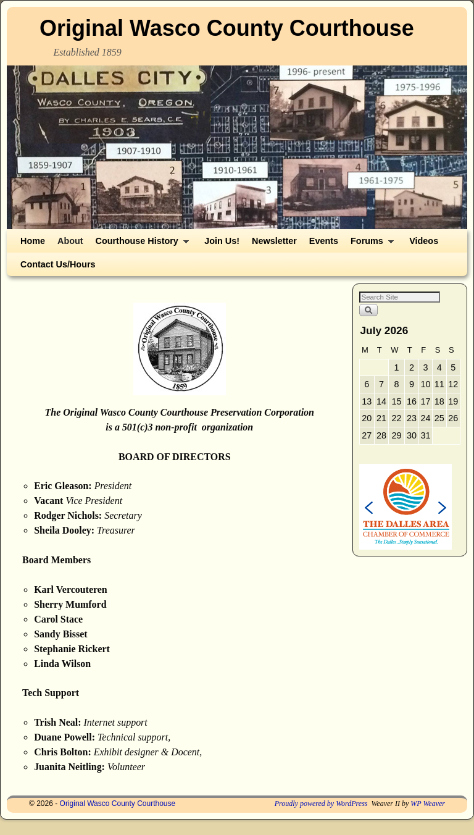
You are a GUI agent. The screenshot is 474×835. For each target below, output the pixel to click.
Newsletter (274, 241)
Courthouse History (139, 244)
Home (32, 241)
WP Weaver (427, 803)
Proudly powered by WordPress (321, 803)
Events (323, 241)
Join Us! (221, 241)
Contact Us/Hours (58, 264)
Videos (423, 241)
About (70, 241)
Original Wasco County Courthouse (227, 28)
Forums (369, 244)
